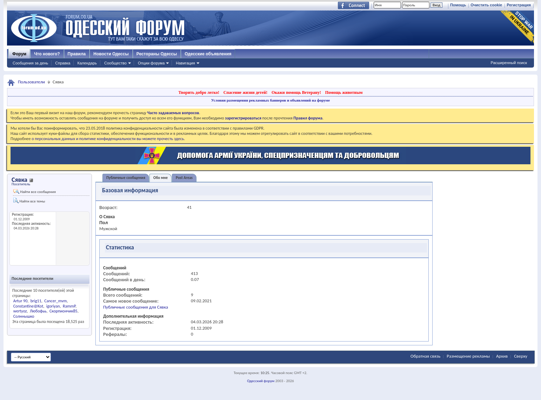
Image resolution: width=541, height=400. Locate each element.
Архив (502, 356)
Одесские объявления (208, 53)
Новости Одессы (110, 53)
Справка (62, 63)
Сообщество (115, 63)
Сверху (520, 356)
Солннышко (23, 316)
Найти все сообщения (34, 191)
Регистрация (519, 5)
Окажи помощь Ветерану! (296, 92)
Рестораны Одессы (156, 53)
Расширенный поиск (508, 63)
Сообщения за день (30, 63)
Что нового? (47, 53)
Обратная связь (425, 356)
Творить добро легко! (198, 92)
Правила (77, 53)
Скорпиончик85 (63, 311)
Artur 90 (20, 300)
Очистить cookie (486, 5)
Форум (19, 53)
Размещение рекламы (468, 356)
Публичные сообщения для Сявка (135, 307)
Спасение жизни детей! (245, 92)
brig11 (36, 300)
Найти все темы (29, 201)
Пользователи (31, 81)
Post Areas (184, 177)
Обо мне (160, 177)
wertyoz (20, 311)
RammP (69, 306)
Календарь (87, 63)
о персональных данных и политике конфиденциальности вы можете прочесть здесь (108, 138)
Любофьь (38, 311)
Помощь (458, 5)
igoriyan (53, 306)
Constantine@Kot (28, 306)
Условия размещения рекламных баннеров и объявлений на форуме (270, 100)
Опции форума (151, 63)
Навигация (185, 63)
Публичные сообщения (125, 177)
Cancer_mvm (55, 300)
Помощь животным (344, 92)
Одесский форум (260, 381)
